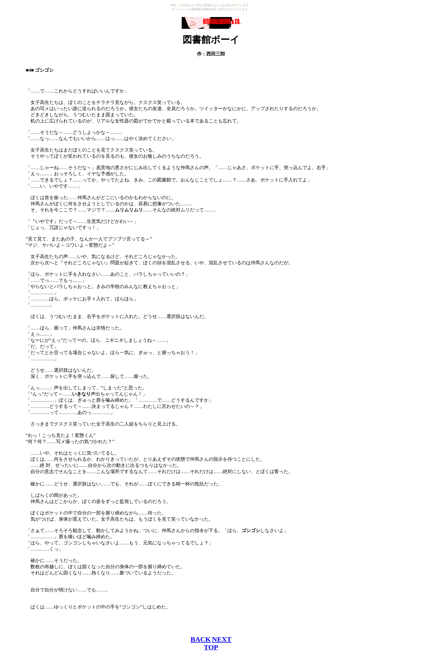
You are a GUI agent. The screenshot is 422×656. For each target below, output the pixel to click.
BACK (200, 639)
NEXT (222, 639)
